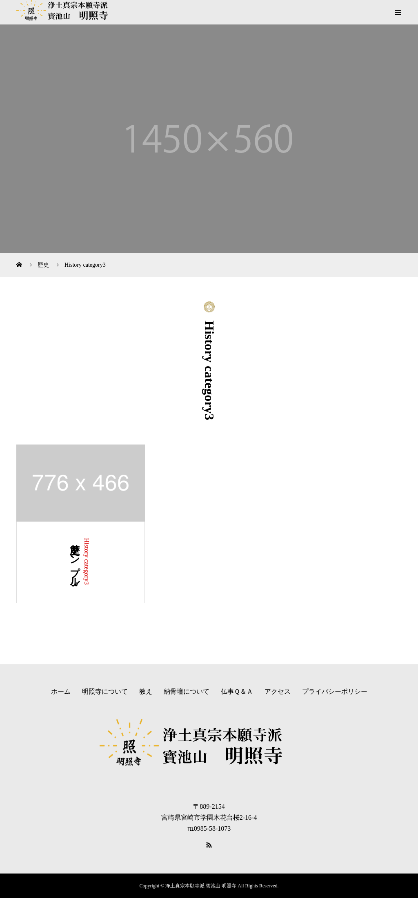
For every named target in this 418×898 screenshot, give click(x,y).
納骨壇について (186, 691)
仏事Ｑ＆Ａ (237, 691)
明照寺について (105, 691)
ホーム (61, 691)
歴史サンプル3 (74, 562)
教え (145, 691)
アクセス (278, 691)
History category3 (86, 561)
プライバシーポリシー (334, 691)
